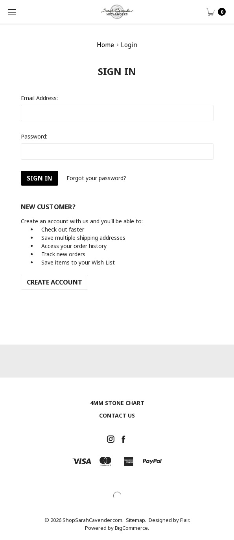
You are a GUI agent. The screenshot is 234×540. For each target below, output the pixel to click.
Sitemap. (136, 520)
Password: (34, 136)
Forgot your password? (96, 178)
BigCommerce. (132, 527)
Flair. (185, 520)
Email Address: (39, 98)
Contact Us (117, 415)
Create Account (54, 282)
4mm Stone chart (117, 403)
